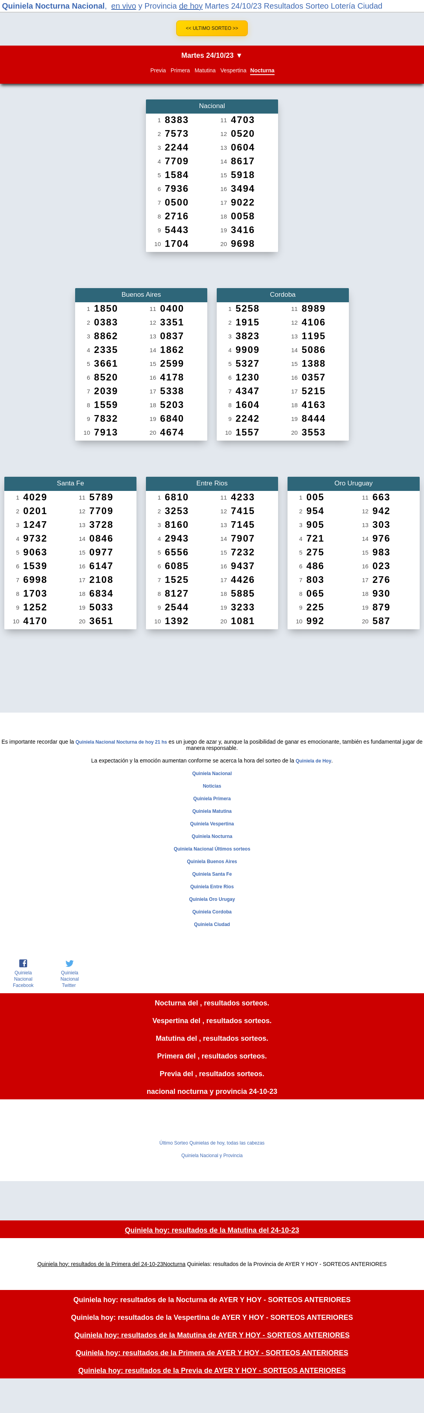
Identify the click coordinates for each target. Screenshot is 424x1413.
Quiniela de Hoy (314, 761)
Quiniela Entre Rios (212, 886)
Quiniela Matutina (212, 811)
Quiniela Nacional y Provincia (212, 1155)
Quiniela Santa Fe (212, 874)
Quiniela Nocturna (212, 836)
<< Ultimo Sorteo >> (212, 28)
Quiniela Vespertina (212, 824)
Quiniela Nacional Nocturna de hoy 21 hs (121, 742)
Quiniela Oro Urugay (212, 899)
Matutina (205, 70)
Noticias (212, 786)
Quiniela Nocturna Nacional (53, 6)
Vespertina (233, 70)
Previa (158, 70)
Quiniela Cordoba (212, 912)
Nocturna (262, 70)
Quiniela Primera (211, 798)
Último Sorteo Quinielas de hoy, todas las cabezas (211, 1143)
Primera (180, 70)
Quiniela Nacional (212, 773)
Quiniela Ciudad (212, 924)
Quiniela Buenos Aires (212, 861)
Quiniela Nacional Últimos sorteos (212, 849)
